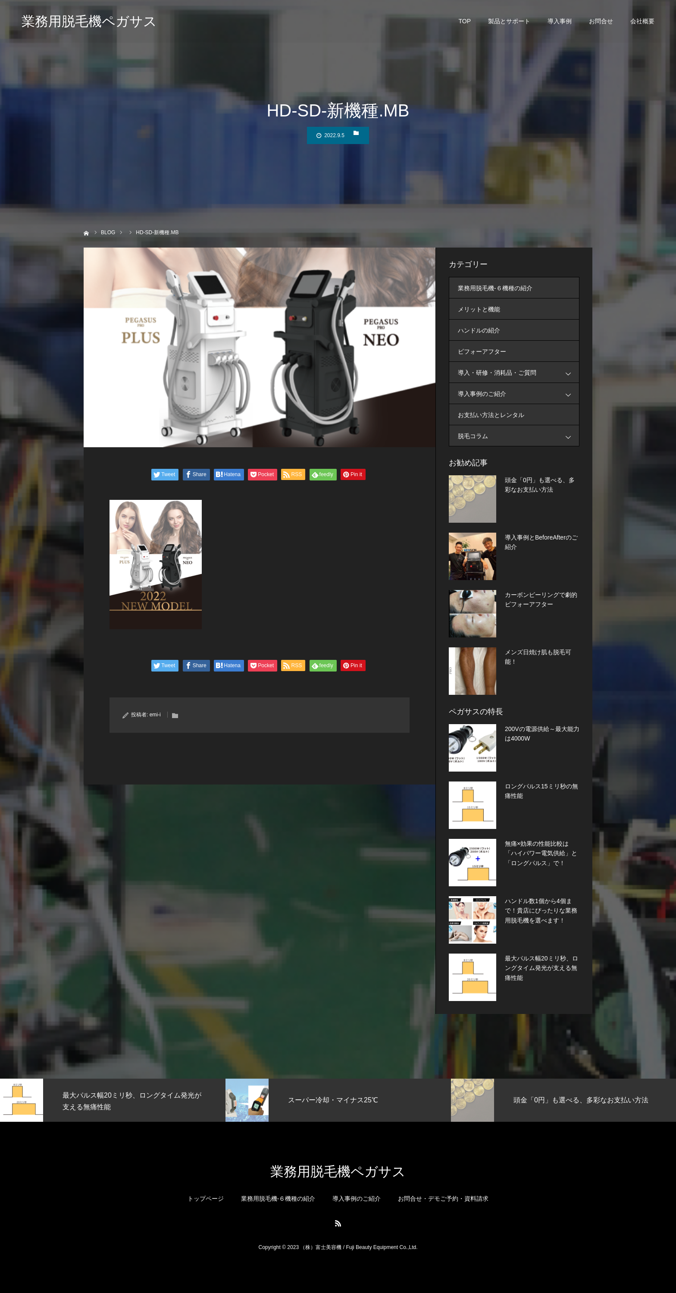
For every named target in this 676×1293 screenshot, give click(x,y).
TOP (464, 21)
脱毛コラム (518, 435)
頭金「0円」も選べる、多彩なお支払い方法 (540, 485)
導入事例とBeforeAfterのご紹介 (541, 542)
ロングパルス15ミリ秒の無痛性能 (541, 791)
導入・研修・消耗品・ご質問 (518, 372)
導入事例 (560, 21)
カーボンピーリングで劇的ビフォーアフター (541, 599)
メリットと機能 (479, 309)
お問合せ (601, 21)
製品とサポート (509, 21)
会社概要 (642, 21)
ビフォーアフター (482, 351)
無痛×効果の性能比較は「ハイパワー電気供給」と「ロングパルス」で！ (541, 853)
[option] (112, 1100)
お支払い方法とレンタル (491, 414)
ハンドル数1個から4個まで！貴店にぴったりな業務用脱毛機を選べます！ (541, 911)
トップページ (206, 1199)
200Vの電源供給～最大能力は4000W (542, 733)
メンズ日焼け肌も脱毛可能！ (538, 657)
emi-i (155, 715)
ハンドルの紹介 (479, 330)
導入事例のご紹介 (518, 393)
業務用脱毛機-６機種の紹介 (495, 288)
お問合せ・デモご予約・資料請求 (443, 1199)
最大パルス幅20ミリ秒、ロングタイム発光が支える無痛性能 (541, 968)
